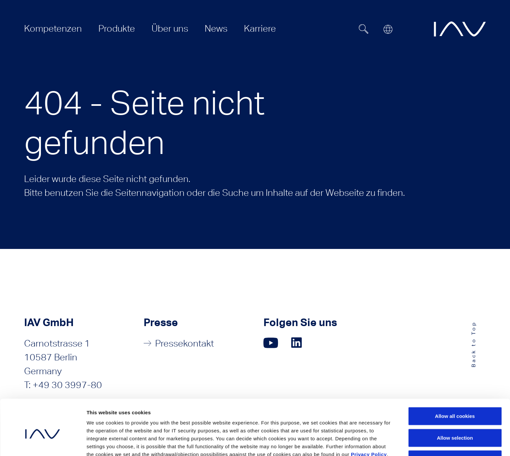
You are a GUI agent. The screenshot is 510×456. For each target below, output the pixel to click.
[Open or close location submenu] (388, 29)
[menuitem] (53, 28)
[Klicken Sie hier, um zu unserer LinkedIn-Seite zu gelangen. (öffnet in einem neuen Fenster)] (297, 342)
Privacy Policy (369, 421)
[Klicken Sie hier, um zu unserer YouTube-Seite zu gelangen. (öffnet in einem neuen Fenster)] (270, 342)
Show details (359, 443)
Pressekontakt (184, 343)
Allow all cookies (455, 383)
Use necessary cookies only (455, 426)
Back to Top (473, 344)
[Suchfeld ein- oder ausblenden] (363, 29)
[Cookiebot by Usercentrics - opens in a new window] (43, 443)
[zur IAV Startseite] (460, 29)
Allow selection (455, 405)
